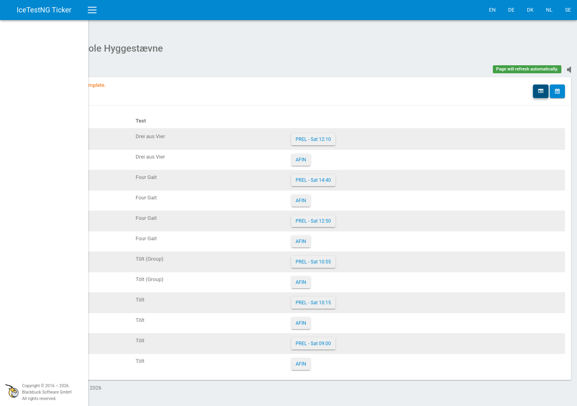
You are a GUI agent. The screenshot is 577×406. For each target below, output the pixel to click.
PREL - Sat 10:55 (360, 258)
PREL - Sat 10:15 (360, 298)
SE (568, 10)
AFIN (348, 156)
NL (549, 10)
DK (530, 10)
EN (492, 10)
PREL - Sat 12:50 (360, 217)
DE (511, 10)
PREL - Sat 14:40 (360, 176)
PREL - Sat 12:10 (360, 135)
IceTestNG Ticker (44, 10)
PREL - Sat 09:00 (360, 339)
